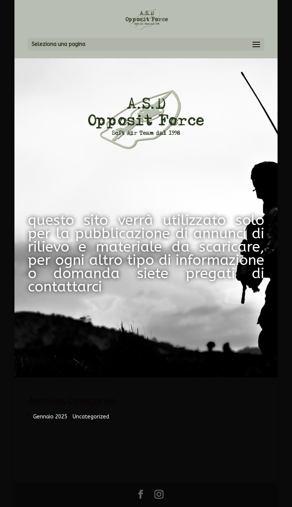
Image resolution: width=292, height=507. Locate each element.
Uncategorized (91, 417)
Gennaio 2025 (50, 417)
